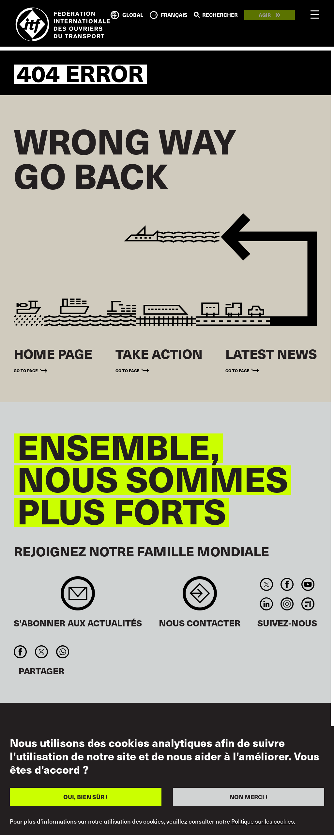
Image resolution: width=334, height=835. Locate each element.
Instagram (287, 603)
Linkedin (267, 603)
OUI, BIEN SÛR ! (85, 797)
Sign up (78, 596)
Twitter (267, 584)
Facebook (287, 584)
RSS (308, 603)
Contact (200, 596)
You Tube (308, 584)
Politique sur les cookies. (263, 821)
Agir (265, 15)
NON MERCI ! (248, 797)
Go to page (26, 370)
